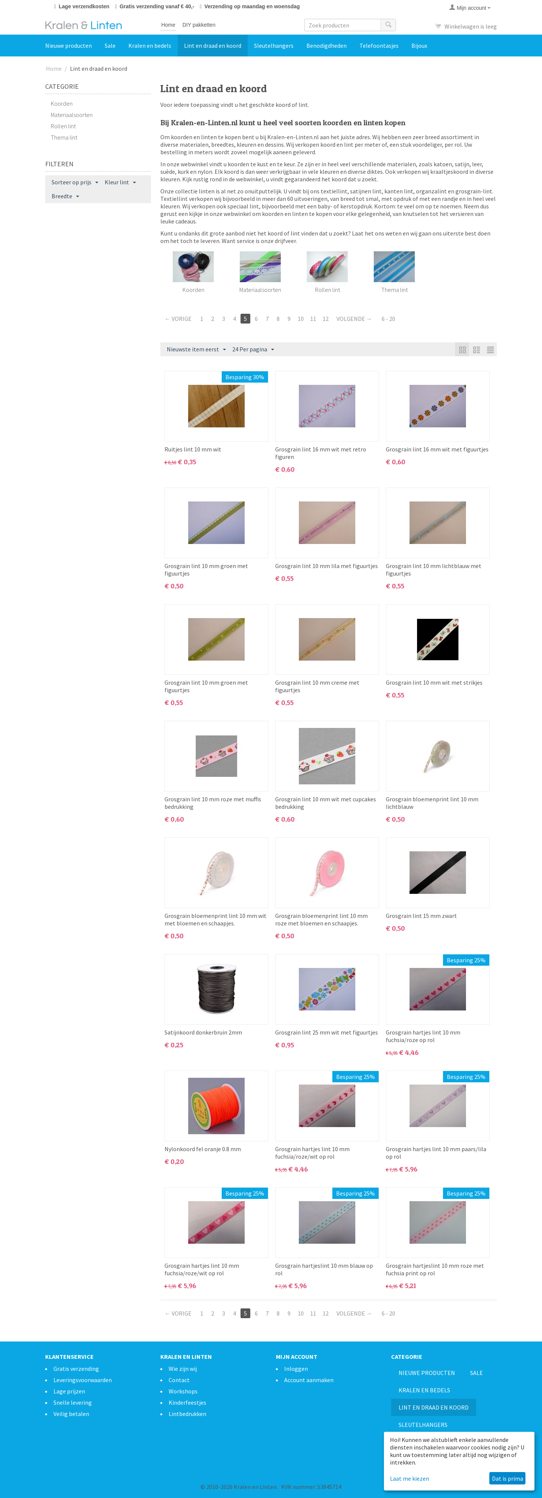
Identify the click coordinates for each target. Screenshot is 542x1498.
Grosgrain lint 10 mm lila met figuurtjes (326, 566)
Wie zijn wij (183, 1368)
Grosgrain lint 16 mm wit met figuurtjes (437, 449)
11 (313, 318)
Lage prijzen (69, 1391)
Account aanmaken (308, 1380)
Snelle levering (72, 1402)
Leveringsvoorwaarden (82, 1380)
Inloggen (296, 1368)
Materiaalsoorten (72, 115)
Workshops (183, 1391)
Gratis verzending (76, 1368)
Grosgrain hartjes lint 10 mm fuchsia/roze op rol (423, 1036)
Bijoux (419, 45)
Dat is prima (507, 1478)
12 (326, 318)
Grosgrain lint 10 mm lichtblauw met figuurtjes (433, 569)
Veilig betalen (71, 1413)
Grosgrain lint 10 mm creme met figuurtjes (317, 686)
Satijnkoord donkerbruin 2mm (203, 1032)
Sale (110, 45)
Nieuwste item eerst (196, 349)
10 (301, 318)
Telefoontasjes (379, 45)
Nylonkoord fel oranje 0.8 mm (202, 1149)
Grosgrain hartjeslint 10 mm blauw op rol (324, 1269)
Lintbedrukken (187, 1413)
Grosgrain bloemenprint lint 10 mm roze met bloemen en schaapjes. (321, 919)
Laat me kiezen (409, 1478)
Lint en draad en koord (212, 45)
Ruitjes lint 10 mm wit (192, 449)
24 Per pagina (253, 349)
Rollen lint (63, 126)
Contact (179, 1380)
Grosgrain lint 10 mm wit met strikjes (434, 682)
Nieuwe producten (68, 45)
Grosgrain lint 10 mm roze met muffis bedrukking (212, 802)
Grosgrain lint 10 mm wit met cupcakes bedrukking (325, 802)
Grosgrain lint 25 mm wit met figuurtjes (326, 1032)
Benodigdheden (326, 45)
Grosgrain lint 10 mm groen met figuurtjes (206, 569)
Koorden (62, 103)
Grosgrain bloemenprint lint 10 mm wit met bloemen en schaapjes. (215, 919)
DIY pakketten (199, 25)
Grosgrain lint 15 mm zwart (421, 915)
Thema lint (64, 137)
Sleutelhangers (274, 45)
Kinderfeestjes (187, 1402)
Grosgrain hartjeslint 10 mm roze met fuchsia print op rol (435, 1269)
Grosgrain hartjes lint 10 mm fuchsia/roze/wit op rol (312, 1152)
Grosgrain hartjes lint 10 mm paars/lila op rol (436, 1152)
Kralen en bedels (149, 45)
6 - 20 (388, 318)
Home (168, 25)
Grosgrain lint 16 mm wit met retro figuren (320, 452)
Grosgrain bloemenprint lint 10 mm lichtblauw (432, 802)
